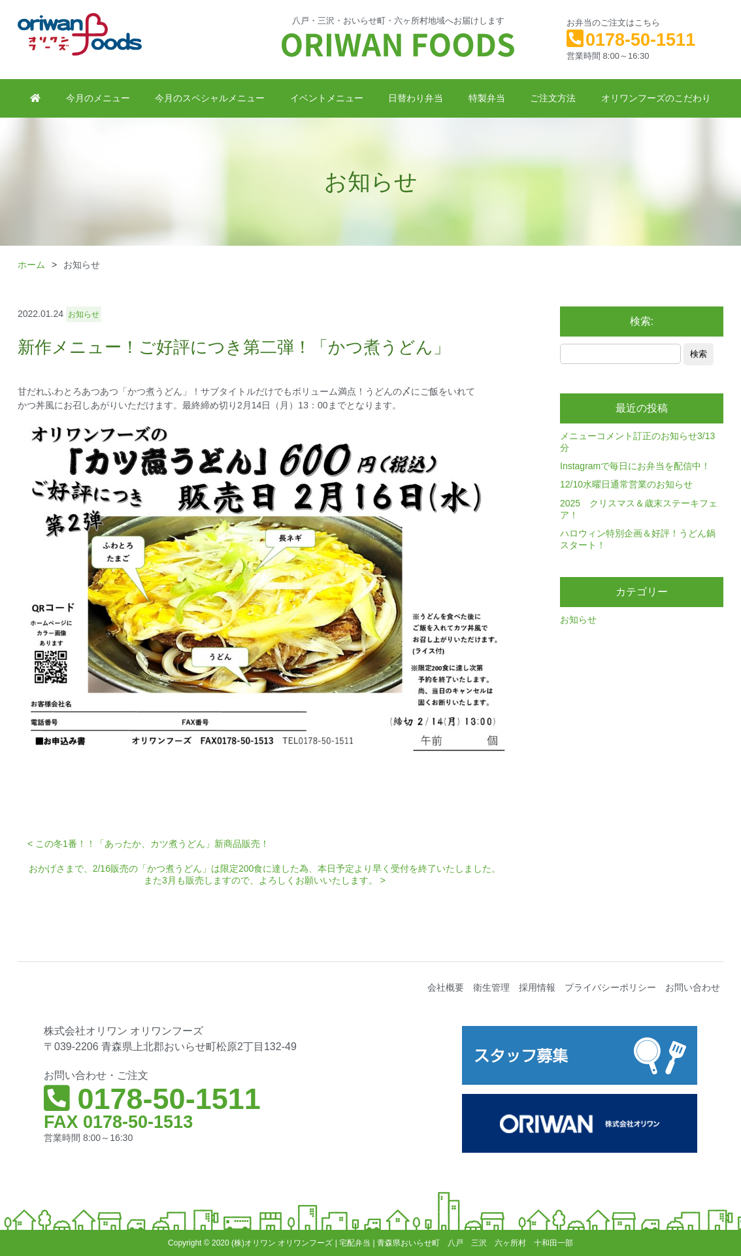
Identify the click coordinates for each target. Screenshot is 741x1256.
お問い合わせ (692, 987)
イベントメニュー (326, 98)
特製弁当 (487, 98)
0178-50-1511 (640, 40)
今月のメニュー (98, 98)
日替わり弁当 (415, 98)
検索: (641, 321)
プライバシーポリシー (610, 987)
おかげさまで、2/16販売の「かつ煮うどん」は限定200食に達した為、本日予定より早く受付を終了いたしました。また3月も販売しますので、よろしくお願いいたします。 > (265, 874)
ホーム (31, 264)
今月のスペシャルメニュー (210, 98)
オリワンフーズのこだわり (656, 98)
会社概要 (445, 987)
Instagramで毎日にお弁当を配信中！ (635, 466)
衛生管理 (491, 987)
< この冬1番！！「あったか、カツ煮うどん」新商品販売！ (148, 843)
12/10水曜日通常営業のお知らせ (626, 484)
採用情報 (537, 987)
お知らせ (578, 619)
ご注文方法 (553, 98)
